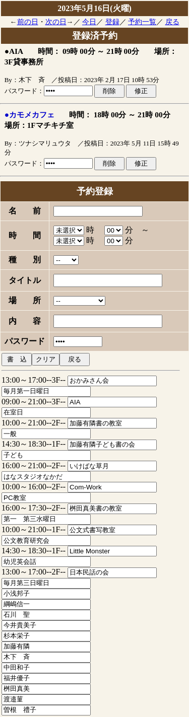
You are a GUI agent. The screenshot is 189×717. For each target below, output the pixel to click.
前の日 (27, 22)
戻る (172, 22)
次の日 (56, 22)
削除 (109, 91)
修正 (141, 91)
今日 (89, 22)
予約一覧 (142, 22)
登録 (112, 22)
